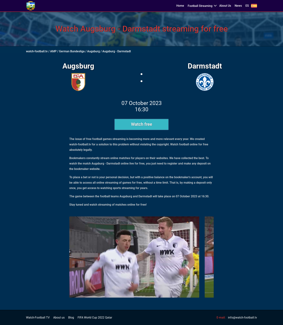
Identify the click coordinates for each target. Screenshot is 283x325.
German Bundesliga (72, 51)
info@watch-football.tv (242, 317)
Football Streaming (200, 5)
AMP (53, 51)
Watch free (141, 124)
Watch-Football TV (38, 317)
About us (59, 317)
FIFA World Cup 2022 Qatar (95, 317)
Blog (71, 317)
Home (180, 5)
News (238, 5)
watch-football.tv (37, 51)
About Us (225, 5)
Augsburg (93, 51)
